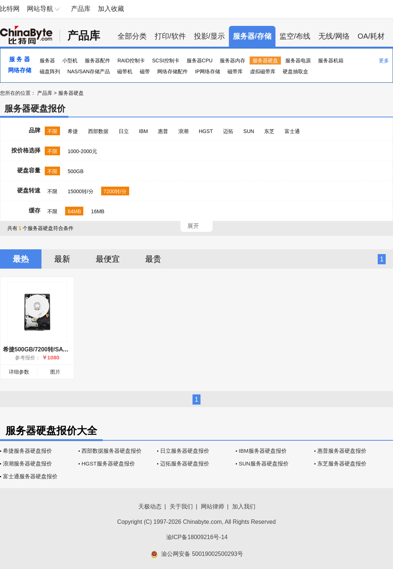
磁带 (145, 71)
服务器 (47, 60)
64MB (74, 211)
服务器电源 (298, 60)
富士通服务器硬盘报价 (30, 476)
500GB (76, 171)
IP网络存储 (207, 71)
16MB (97, 211)
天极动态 (150, 506)
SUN (248, 131)
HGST (206, 131)
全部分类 (132, 36)
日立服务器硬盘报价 (184, 451)
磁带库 (235, 71)
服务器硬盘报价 (35, 108)
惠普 (163, 131)
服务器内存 (232, 60)
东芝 (269, 131)
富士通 (292, 131)
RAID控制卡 (131, 60)
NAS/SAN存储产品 (88, 71)
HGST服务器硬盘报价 (108, 463)
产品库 (81, 8)
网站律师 (212, 506)
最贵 (153, 259)
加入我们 (243, 506)
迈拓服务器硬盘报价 (184, 463)
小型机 (70, 60)
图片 (55, 372)
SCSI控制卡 (165, 60)
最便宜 (108, 259)
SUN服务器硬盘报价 (264, 463)
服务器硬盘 (265, 60)
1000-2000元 (82, 151)
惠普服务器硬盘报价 (341, 451)
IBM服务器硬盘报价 (263, 451)
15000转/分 (81, 191)
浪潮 (183, 131)
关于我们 (181, 506)
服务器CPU (200, 60)
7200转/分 (115, 191)
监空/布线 (295, 36)
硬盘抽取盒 (295, 71)
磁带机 (124, 71)
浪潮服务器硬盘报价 (27, 463)
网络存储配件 (172, 71)
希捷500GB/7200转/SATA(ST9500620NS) (57, 349)
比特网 (10, 8)
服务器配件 (97, 60)
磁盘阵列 (50, 71)
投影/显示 (209, 36)
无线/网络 (334, 36)
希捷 (73, 131)
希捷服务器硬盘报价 (27, 451)
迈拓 (228, 131)
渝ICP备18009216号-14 (197, 537)
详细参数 (19, 372)
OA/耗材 (371, 36)
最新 (62, 259)
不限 (52, 131)
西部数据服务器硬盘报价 (112, 451)
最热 (21, 259)
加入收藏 (111, 8)
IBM (143, 131)
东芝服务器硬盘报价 (341, 463)
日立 (124, 131)
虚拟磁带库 (262, 71)
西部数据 (98, 131)
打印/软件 (170, 36)
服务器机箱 (331, 60)
